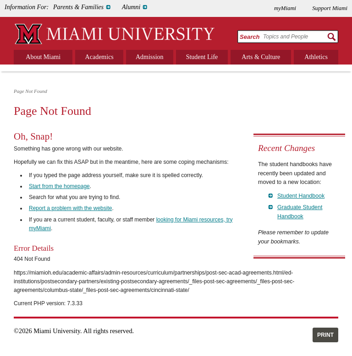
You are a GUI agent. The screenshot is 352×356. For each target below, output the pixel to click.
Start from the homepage (59, 186)
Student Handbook (300, 196)
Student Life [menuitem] (202, 57)
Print (325, 335)
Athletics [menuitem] (316, 57)
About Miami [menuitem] (43, 57)
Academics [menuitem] (99, 57)
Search (249, 37)
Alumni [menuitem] (131, 7)
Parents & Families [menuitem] (78, 7)
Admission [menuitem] (150, 57)
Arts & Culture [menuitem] (261, 57)
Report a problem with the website (70, 208)
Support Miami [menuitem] (329, 8)
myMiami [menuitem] (285, 8)
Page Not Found (30, 91)
